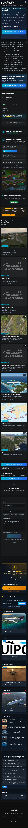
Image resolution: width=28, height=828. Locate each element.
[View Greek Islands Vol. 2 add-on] (14, 300)
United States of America (18, 28)
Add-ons (3, 5)
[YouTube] (22, 796)
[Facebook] (6, 796)
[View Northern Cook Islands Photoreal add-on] (14, 387)
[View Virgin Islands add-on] (14, 242)
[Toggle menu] (25, 2)
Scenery (21, 5)
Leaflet (11, 189)
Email (4, 509)
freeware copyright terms (13, 123)
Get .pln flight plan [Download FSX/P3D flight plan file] (10, 151)
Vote (5, 786)
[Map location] (14, 180)
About (12, 813)
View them (14, 202)
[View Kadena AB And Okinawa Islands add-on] (14, 329)
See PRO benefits (8, 215)
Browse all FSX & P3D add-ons (14, 464)
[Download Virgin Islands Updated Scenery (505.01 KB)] (14, 32)
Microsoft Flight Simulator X (12, 5)
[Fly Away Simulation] (12, 2)
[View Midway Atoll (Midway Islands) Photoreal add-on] (14, 358)
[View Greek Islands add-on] (14, 271)
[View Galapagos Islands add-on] (14, 417)
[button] (14, 178)
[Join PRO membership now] (14, 588)
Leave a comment (14, 478)
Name (4, 502)
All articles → (14, 748)
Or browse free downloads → (14, 591)
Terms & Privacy (19, 813)
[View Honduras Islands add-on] (14, 446)
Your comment (7, 518)
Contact (7, 813)
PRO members (9, 116)
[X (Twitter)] (14, 796)
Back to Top (14, 821)
